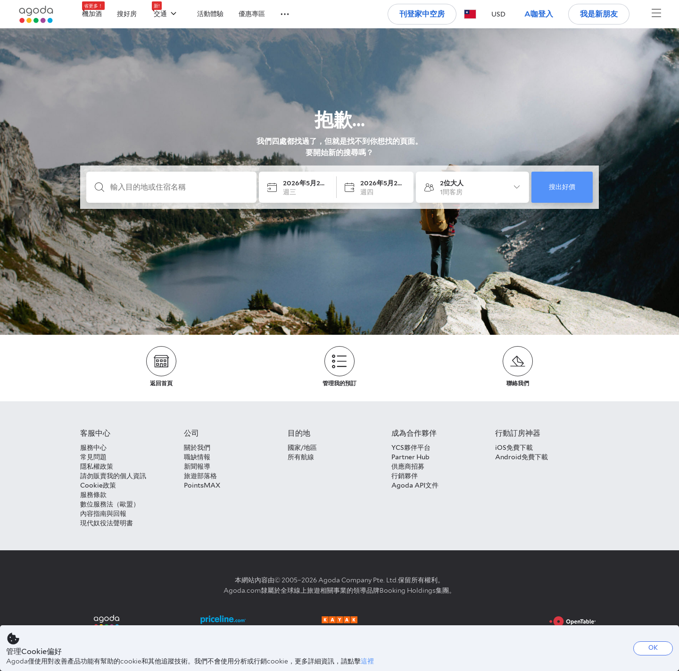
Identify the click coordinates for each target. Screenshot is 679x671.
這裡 (367, 661)
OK (653, 647)
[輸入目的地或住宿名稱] (179, 187)
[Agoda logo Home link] (36, 14)
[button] (279, 13)
